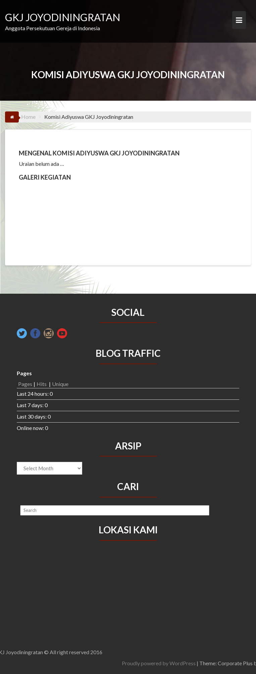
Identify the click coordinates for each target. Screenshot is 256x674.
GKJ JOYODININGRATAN (62, 17)
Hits (42, 384)
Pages (25, 384)
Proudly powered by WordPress (200, 663)
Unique (60, 384)
